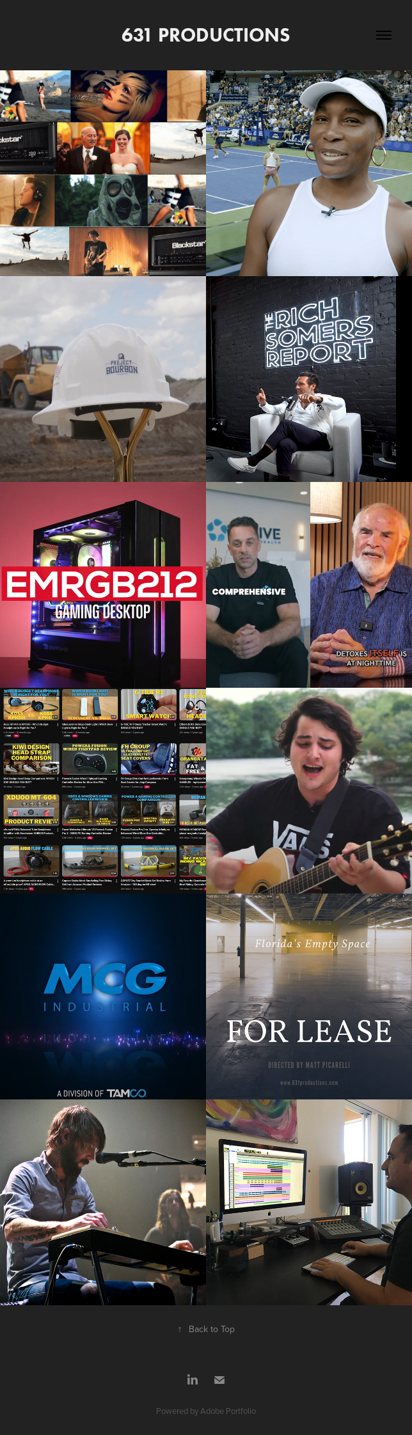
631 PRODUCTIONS (206, 35)
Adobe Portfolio (228, 1410)
